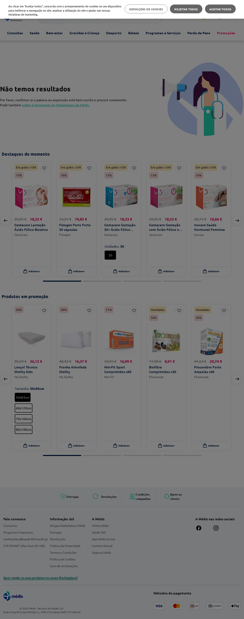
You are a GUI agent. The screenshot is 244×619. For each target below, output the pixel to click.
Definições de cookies (146, 9)
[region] (122, 9)
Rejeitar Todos (186, 9)
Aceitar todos (220, 9)
